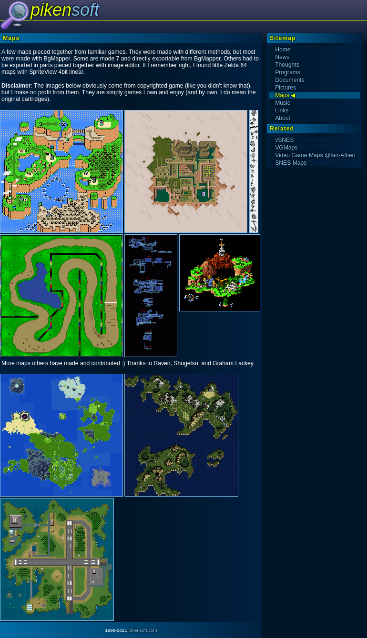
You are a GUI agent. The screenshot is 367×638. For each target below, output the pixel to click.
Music (282, 103)
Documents (289, 80)
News (282, 57)
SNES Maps (290, 163)
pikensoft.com (143, 630)
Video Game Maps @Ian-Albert (315, 155)
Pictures (285, 87)
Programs (287, 72)
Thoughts (287, 64)
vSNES (284, 140)
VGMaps (286, 147)
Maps (282, 95)
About (282, 118)
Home (282, 49)
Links (281, 110)
